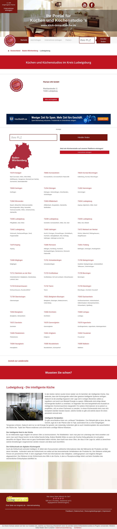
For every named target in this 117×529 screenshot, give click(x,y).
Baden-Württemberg (30, 51)
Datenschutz (78, 511)
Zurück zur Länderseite (18, 361)
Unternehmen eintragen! (84, 152)
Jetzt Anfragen (35, 40)
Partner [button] (69, 40)
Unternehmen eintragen (53, 40)
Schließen (77, 528)
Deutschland (14, 51)
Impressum (106, 511)
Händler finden (103, 40)
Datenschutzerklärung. (63, 528)
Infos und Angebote (51, 99)
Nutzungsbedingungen (93, 511)
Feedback (69, 511)
